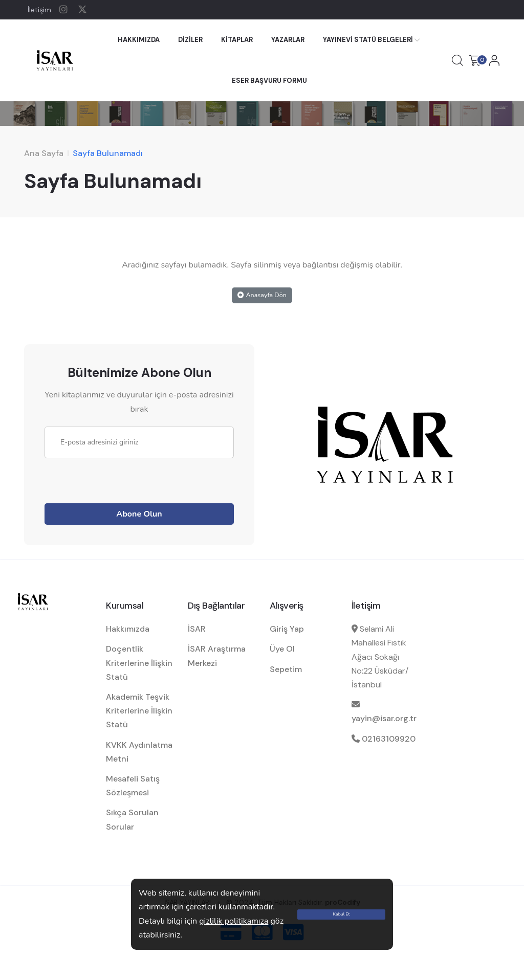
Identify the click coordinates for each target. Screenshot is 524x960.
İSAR (197, 628)
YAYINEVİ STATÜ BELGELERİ (368, 39)
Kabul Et (341, 914)
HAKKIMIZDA (139, 39)
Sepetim (286, 669)
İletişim (39, 9)
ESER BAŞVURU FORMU (269, 80)
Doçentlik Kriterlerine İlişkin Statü (139, 662)
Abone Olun (139, 514)
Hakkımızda (127, 628)
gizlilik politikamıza (233, 921)
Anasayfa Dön (261, 295)
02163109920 (389, 738)
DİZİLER (190, 39)
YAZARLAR (287, 39)
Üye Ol (282, 648)
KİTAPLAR (237, 39)
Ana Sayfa (43, 153)
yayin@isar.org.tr (384, 718)
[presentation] (122, 478)
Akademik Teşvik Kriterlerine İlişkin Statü (139, 710)
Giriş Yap (287, 628)
